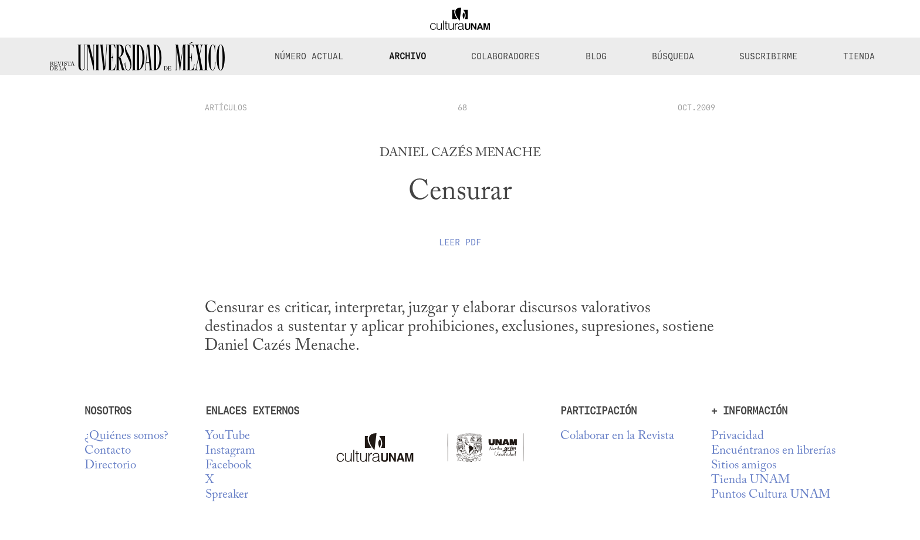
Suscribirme (768, 56)
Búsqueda (673, 56)
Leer (460, 242)
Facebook (228, 466)
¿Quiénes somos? (126, 436)
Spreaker (226, 495)
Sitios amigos (743, 466)
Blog (596, 56)
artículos (226, 107)
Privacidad (737, 436)
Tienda (859, 56)
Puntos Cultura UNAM (770, 495)
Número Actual (309, 56)
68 (462, 107)
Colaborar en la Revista (617, 436)
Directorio (110, 466)
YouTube (227, 436)
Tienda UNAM (750, 480)
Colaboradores (505, 56)
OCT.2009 (696, 107)
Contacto (107, 451)
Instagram (230, 451)
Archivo (407, 56)
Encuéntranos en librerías (773, 451)
